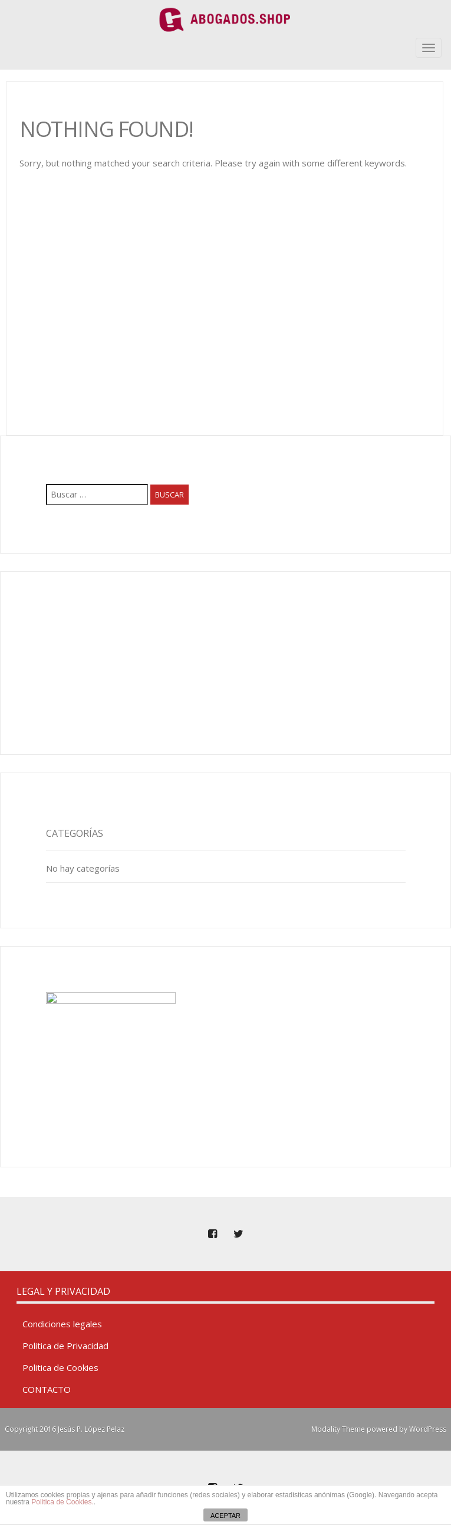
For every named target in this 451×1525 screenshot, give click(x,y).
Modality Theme (338, 1429)
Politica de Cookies (60, 1367)
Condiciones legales (62, 1324)
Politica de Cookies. (62, 1502)
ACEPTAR (225, 1515)
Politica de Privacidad (65, 1345)
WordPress (427, 1429)
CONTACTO (46, 1389)
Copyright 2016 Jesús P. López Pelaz (64, 1429)
